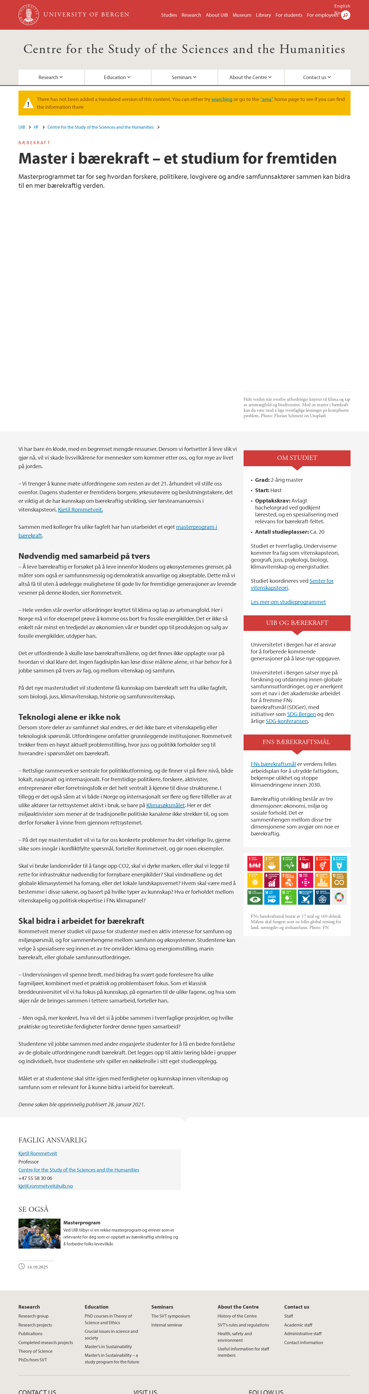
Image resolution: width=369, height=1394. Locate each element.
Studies (169, 15)
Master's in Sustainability (108, 1273)
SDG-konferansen (287, 647)
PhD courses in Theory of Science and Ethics (108, 1246)
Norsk (340, 13)
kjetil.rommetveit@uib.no (45, 1112)
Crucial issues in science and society (111, 1261)
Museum (242, 15)
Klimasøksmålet (165, 731)
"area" (266, 99)
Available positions (135, 1388)
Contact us (314, 77)
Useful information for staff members (243, 1279)
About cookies (187, 1388)
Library (263, 15)
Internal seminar (166, 1251)
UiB (21, 127)
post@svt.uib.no (33, 1328)
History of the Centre (237, 1243)
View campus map (150, 1341)
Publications (30, 1260)
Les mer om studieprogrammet (288, 528)
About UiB (217, 15)
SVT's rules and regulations (243, 1251)
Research (191, 15)
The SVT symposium (170, 1243)
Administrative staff (302, 1260)
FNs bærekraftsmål (273, 690)
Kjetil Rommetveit (37, 1080)
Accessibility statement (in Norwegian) (242, 1388)
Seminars (182, 77)
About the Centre (248, 77)
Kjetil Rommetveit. (80, 436)
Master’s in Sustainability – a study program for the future (112, 1285)
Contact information (303, 1269)
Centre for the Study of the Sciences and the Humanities (184, 49)
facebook (256, 1331)
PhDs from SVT (32, 1287)
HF (36, 127)
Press (163, 1388)
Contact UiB (101, 1388)
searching (221, 99)
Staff (288, 1243)
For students (289, 15)
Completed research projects (45, 1269)
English (342, 6)
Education (115, 77)
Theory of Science (35, 1278)
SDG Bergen (301, 640)
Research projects (35, 1251)
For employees (322, 15)
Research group (33, 1243)
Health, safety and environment (235, 1263)
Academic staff (298, 1251)
